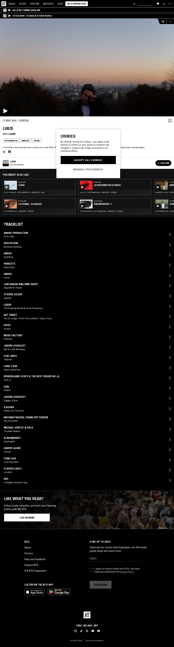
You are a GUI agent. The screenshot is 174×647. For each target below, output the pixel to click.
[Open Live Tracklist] (162, 21)
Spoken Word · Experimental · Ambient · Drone (101, 211)
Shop (60, 3)
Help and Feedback (35, 559)
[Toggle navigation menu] (170, 3)
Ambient (25, 140)
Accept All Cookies (88, 160)
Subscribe (100, 584)
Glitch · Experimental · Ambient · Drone (98, 192)
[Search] (134, 4)
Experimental (11, 140)
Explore (34, 3)
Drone (37, 140)
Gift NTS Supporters (35, 570)
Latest (23, 3)
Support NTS (31, 565)
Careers (28, 553)
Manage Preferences (88, 169)
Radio (12, 3)
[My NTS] (164, 3)
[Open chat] (157, 3)
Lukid (11, 134)
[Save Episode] (170, 120)
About (27, 547)
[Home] (3, 3)
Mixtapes (48, 3)
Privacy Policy (126, 571)
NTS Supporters (76, 3)
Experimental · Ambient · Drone (19, 211)
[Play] (87, 67)
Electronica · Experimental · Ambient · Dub (24, 192)
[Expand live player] (170, 21)
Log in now (27, 517)
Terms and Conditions (94, 641)
